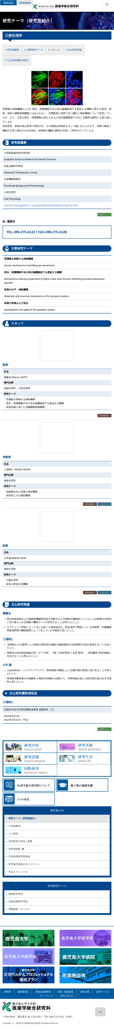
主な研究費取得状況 (18, 60)
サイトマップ (46, 995)
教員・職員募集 (65, 991)
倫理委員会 (23, 991)
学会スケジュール (18, 871)
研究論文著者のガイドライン (24, 864)
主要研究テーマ (34, 49)
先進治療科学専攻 (18, 901)
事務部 (7, 991)
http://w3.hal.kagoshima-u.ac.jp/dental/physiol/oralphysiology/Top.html (41, 205)
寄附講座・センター (19, 909)
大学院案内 (15, 826)
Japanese (25, 3)
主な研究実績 (74, 49)
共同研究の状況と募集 (21, 841)
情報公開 (84, 991)
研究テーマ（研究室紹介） (23, 818)
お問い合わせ (66, 995)
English (8, 3)
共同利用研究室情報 (19, 856)
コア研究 (13, 833)
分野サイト (104, 215)
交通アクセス (102, 991)
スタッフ (55, 49)
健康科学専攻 (16, 894)
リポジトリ (104, 504)
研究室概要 (13, 49)
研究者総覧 (104, 416)
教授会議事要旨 (43, 991)
